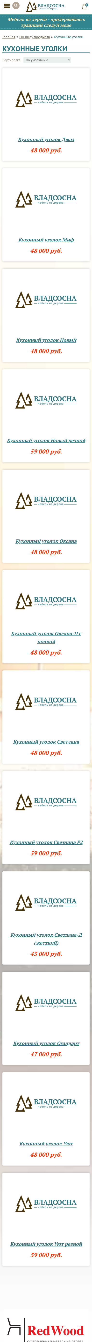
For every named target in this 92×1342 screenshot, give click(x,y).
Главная (8, 36)
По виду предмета (34, 36)
